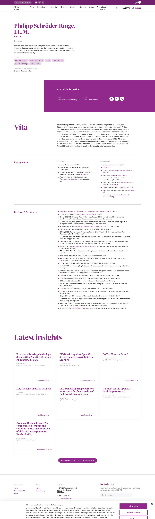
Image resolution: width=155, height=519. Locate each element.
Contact (82, 7)
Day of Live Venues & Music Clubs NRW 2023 (90, 226)
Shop (91, 7)
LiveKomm (84, 174)
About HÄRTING (18, 8)
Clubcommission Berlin (119, 175)
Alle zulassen (133, 489)
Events (64, 7)
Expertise (41, 7)
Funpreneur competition (68, 179)
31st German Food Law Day (80, 271)
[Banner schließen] (152, 487)
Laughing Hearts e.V (126, 187)
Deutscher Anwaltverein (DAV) (113, 165)
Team (32, 7)
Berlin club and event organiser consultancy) (118, 184)
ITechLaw (106, 168)
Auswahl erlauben (133, 496)
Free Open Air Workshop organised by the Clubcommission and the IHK (84, 211)
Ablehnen (133, 502)
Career (73, 7)
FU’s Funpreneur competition (84, 214)
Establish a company (101, 8)
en (139, 2)
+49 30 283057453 (90, 100)
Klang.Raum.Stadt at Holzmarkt (81, 246)
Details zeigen (31, 515)
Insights (53, 7)
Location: (18, 2)
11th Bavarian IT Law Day (80, 308)
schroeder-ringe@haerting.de (68, 100)
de (136, 2)
